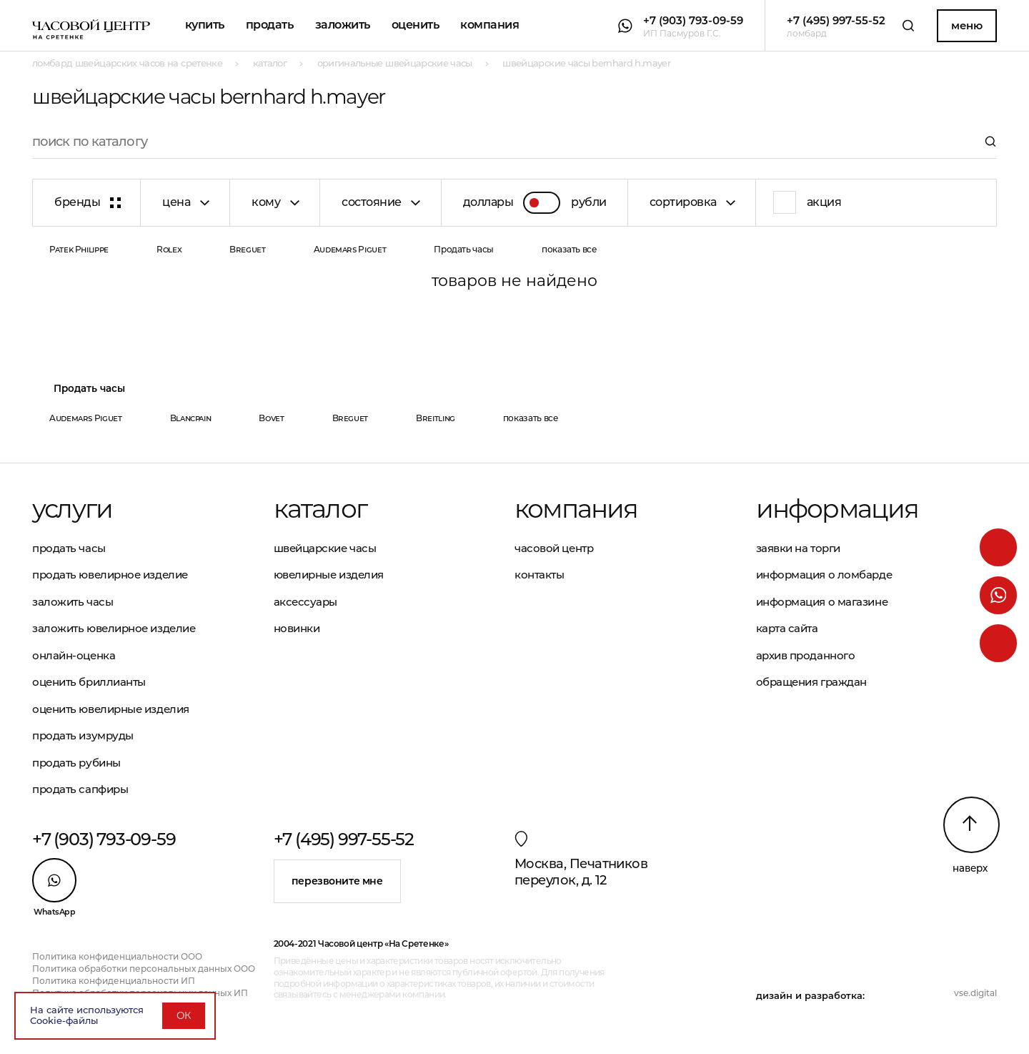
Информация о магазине (822, 601)
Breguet (247, 249)
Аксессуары (306, 601)
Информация (837, 508)
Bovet (271, 418)
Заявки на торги (798, 548)
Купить (204, 24)
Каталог (320, 508)
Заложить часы (72, 601)
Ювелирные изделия (329, 574)
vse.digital (975, 993)
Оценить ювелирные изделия (110, 709)
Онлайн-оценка (73, 655)
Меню (966, 25)
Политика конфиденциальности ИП (113, 980)
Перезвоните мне (337, 881)
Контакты (539, 574)
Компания (489, 24)
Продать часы (464, 249)
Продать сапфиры (80, 789)
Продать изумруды (83, 735)
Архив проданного (805, 655)
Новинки (297, 628)
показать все (569, 249)
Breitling (435, 418)
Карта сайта (787, 628)
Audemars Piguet (350, 249)
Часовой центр (553, 548)
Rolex (169, 249)
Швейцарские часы (325, 548)
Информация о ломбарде (824, 574)
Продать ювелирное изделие (110, 574)
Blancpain (191, 418)
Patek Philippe (79, 249)
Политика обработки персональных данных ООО (143, 968)
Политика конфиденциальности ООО (117, 956)
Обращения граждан (811, 681)
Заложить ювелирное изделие (113, 628)
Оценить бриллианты (89, 681)
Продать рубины (76, 762)
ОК (184, 1015)
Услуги (72, 508)
